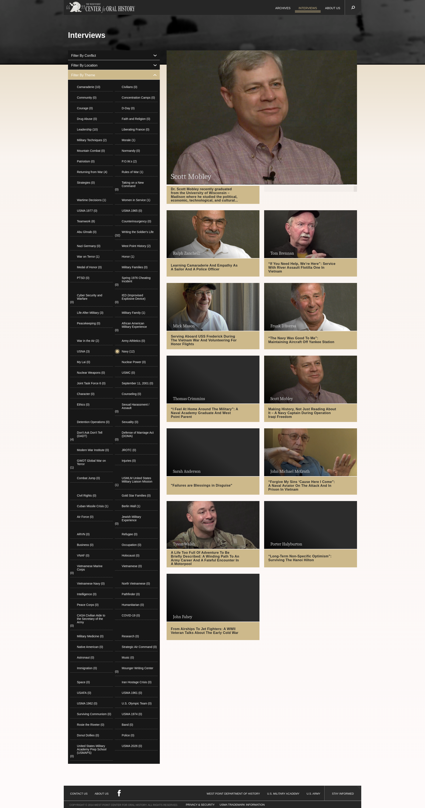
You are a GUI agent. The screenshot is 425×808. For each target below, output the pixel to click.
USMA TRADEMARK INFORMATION (242, 804)
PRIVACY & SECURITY (200, 804)
